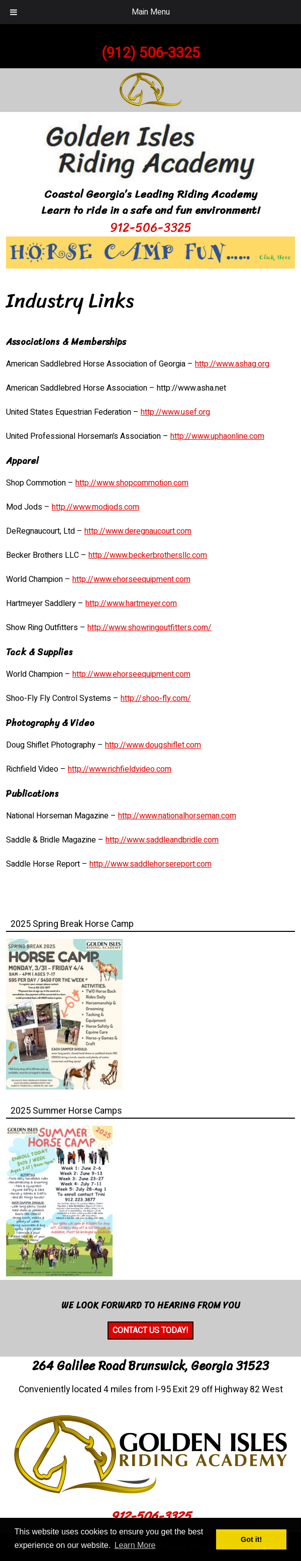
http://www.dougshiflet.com (153, 745)
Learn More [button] (135, 1545)
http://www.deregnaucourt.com (137, 531)
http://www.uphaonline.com (217, 436)
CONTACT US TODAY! (150, 1331)
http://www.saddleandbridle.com (162, 840)
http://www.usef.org (175, 412)
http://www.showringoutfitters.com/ (149, 628)
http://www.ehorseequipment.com (131, 579)
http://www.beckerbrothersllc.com (147, 555)
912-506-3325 (150, 227)
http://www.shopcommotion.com (131, 483)
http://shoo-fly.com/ (156, 698)
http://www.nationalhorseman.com (177, 816)
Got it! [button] (251, 1539)
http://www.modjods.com (95, 507)
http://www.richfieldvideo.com (119, 769)
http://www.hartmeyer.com (131, 603)
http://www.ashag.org (232, 364)
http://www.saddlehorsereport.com (150, 864)
